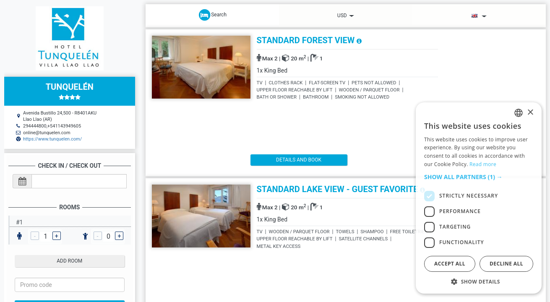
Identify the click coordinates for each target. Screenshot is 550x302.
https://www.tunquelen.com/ (52, 139)
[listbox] (518, 113)
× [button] (530, 112)
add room (69, 261)
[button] (478, 177)
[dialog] (479, 198)
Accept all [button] (449, 263)
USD (345, 15)
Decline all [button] (506, 263)
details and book (285, 160)
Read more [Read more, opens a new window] (482, 164)
